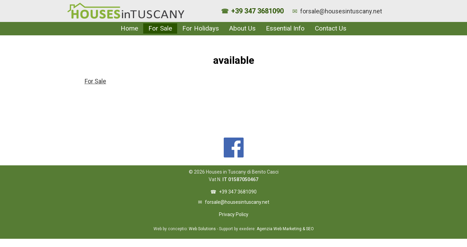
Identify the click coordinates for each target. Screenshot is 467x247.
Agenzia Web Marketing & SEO (285, 228)
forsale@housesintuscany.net (341, 11)
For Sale (160, 28)
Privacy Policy (233, 214)
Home (129, 28)
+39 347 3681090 (257, 11)
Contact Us (330, 28)
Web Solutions (202, 228)
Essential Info (285, 28)
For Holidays (200, 28)
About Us (242, 28)
